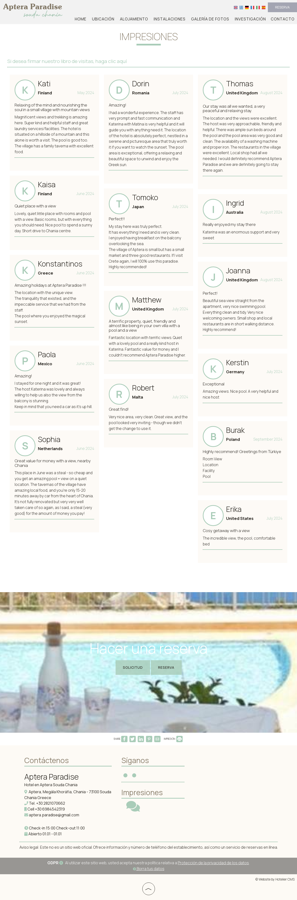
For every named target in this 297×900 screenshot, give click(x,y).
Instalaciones (170, 19)
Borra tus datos (148, 868)
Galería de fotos (210, 19)
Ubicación (103, 19)
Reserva (282, 7)
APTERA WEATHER (226, 773)
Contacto (283, 19)
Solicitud (133, 667)
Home (80, 19)
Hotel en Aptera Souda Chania (50, 784)
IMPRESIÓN (173, 738)
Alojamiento (134, 19)
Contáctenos (46, 760)
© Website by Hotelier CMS (275, 879)
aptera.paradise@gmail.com (54, 815)
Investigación (250, 19)
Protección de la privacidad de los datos (213, 862)
